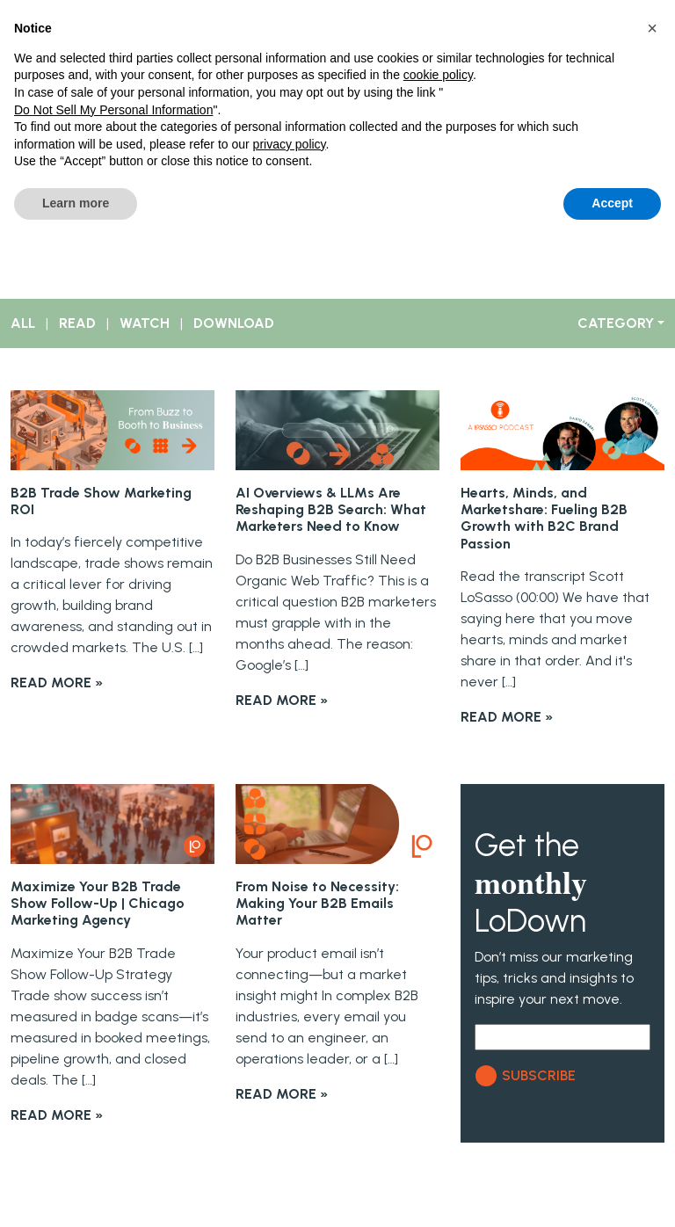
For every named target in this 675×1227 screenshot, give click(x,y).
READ (77, 323)
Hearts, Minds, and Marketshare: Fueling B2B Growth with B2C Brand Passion (544, 518)
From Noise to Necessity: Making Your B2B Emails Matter (317, 903)
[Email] (562, 1037)
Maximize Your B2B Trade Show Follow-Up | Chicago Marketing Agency (98, 903)
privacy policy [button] (289, 144)
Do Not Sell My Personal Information (113, 110)
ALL (23, 323)
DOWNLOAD (233, 323)
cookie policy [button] (438, 75)
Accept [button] (612, 203)
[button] (652, 28)
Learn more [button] (75, 203)
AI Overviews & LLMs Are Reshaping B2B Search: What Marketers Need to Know (331, 509)
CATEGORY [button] (615, 323)
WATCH (145, 323)
